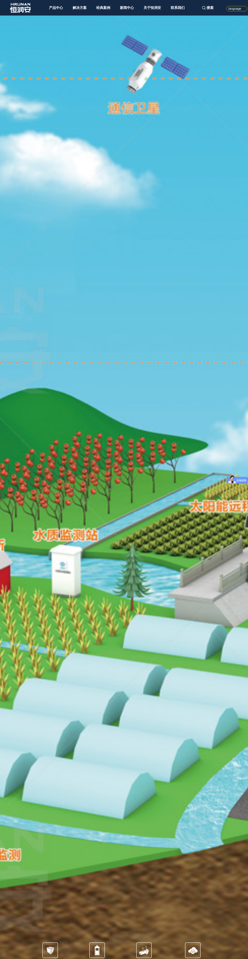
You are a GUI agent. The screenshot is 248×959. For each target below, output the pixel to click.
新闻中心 (127, 8)
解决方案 (80, 8)
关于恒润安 (152, 8)
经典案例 (103, 8)
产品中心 (56, 8)
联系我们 (178, 8)
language (234, 8)
